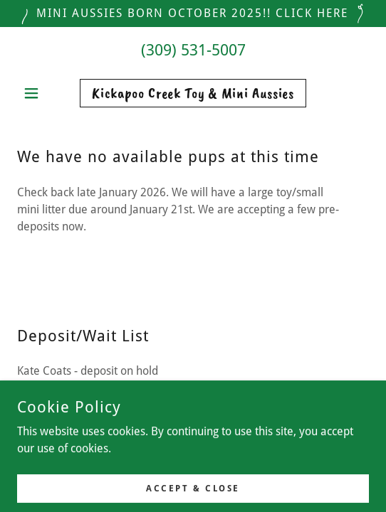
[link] (193, 93)
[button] (43, 93)
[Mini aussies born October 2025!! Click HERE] (193, 13)
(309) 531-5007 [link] (193, 50)
